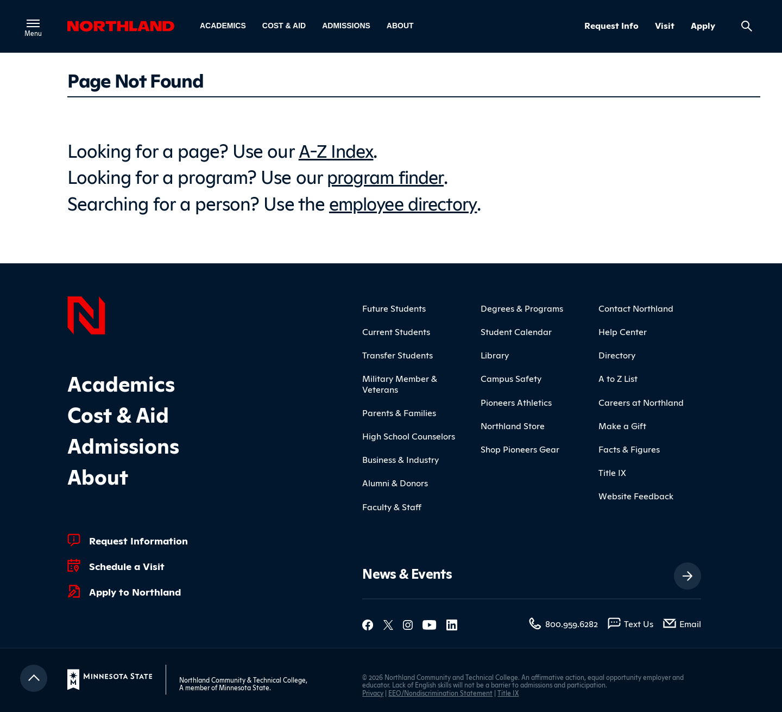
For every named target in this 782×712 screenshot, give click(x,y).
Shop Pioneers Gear (520, 448)
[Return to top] (33, 677)
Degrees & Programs (522, 307)
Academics (223, 25)
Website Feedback (635, 494)
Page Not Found (135, 79)
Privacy (372, 691)
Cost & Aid (284, 25)
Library (495, 354)
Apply (703, 25)
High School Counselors (408, 435)
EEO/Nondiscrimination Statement (440, 691)
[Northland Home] (86, 313)
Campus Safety (511, 377)
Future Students (394, 307)
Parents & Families (399, 411)
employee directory (406, 201)
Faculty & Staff (391, 505)
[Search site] (746, 26)
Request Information (138, 538)
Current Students (396, 330)
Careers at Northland (641, 400)
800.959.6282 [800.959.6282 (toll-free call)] (571, 622)
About (400, 25)
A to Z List (618, 377)
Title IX (612, 471)
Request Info (611, 25)
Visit (664, 25)
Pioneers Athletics (516, 400)
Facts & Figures (629, 448)
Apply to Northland (135, 589)
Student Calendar (516, 330)
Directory (616, 354)
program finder (388, 175)
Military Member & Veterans (399, 382)
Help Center (622, 330)
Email (690, 622)
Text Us (638, 622)
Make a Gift (622, 424)
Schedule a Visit (127, 564)
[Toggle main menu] (33, 23)
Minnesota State (244, 686)
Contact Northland (635, 307)
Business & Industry (400, 458)
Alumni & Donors (395, 481)
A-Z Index (337, 149)
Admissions (346, 25)
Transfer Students (397, 354)
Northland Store (513, 424)
